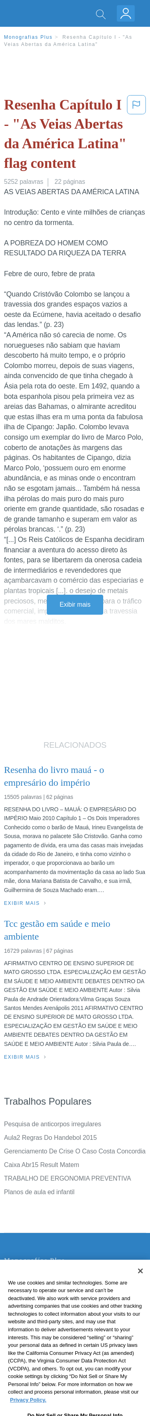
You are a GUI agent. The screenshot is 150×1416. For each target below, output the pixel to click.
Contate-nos (21, 1277)
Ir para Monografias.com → (45, 1366)
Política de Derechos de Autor (46, 1311)
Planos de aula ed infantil (39, 1192)
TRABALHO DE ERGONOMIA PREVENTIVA (67, 1178)
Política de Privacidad (34, 1300)
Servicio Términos (29, 1288)
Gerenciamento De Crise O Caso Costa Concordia (75, 1151)
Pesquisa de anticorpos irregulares (52, 1124)
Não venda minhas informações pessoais (62, 1344)
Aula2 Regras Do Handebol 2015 (50, 1137)
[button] (136, 135)
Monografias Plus (28, 37)
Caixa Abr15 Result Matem (41, 1164)
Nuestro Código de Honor (40, 1333)
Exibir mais (75, 604)
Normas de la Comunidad (40, 1322)
